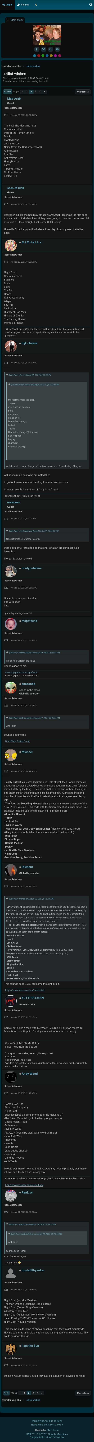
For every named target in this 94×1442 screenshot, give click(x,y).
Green (42, 55)
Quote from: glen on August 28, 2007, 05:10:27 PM (30, 375)
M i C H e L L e (31, 242)
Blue (47, 55)
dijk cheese (29, 343)
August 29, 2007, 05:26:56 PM (24, 588)
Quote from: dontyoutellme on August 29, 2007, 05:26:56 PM (34, 653)
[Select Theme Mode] (36, 5)
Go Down (7, 92)
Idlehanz (28, 867)
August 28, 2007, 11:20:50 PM (24, 262)
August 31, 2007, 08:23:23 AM (24, 1212)
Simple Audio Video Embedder (47, 1437)
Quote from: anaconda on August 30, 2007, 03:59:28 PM (32, 1224)
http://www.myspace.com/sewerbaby (24, 1185)
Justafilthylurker (33, 1270)
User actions (83, 92)
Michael (27, 752)
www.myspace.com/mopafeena (21, 672)
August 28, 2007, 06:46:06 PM (24, 115)
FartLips (27, 1192)
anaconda (28, 684)
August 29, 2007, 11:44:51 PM (24, 640)
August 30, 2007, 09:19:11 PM (24, 886)
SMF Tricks (53, 1430)
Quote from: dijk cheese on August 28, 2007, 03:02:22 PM (35, 385)
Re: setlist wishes (13, 108)
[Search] (91, 5)
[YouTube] (57, 49)
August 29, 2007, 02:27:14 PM (24, 519)
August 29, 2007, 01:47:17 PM (24, 363)
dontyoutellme (31, 568)
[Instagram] (50, 49)
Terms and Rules (45, 1424)
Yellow (51, 55)
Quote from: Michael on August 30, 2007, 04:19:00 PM (31, 899)
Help (33, 1424)
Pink (59, 55)
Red (38, 55)
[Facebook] (37, 49)
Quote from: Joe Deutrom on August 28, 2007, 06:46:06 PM (33, 531)
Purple (55, 55)
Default (34, 55)
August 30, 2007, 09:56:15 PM (24, 1017)
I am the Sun (30, 1346)
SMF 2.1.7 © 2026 (36, 1434)
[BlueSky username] (43, 49)
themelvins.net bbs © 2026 (47, 1420)
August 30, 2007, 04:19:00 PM (24, 771)
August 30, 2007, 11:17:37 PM (24, 1093)
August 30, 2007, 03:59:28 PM (24, 705)
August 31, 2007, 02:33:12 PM (24, 1365)
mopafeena (29, 621)
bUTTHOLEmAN (33, 998)
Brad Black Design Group (17, 741)
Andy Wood (30, 1074)
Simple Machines (58, 1434)
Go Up (6, 1393)
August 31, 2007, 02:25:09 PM (24, 1290)
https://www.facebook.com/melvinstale (25, 990)
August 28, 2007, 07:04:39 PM (24, 204)
